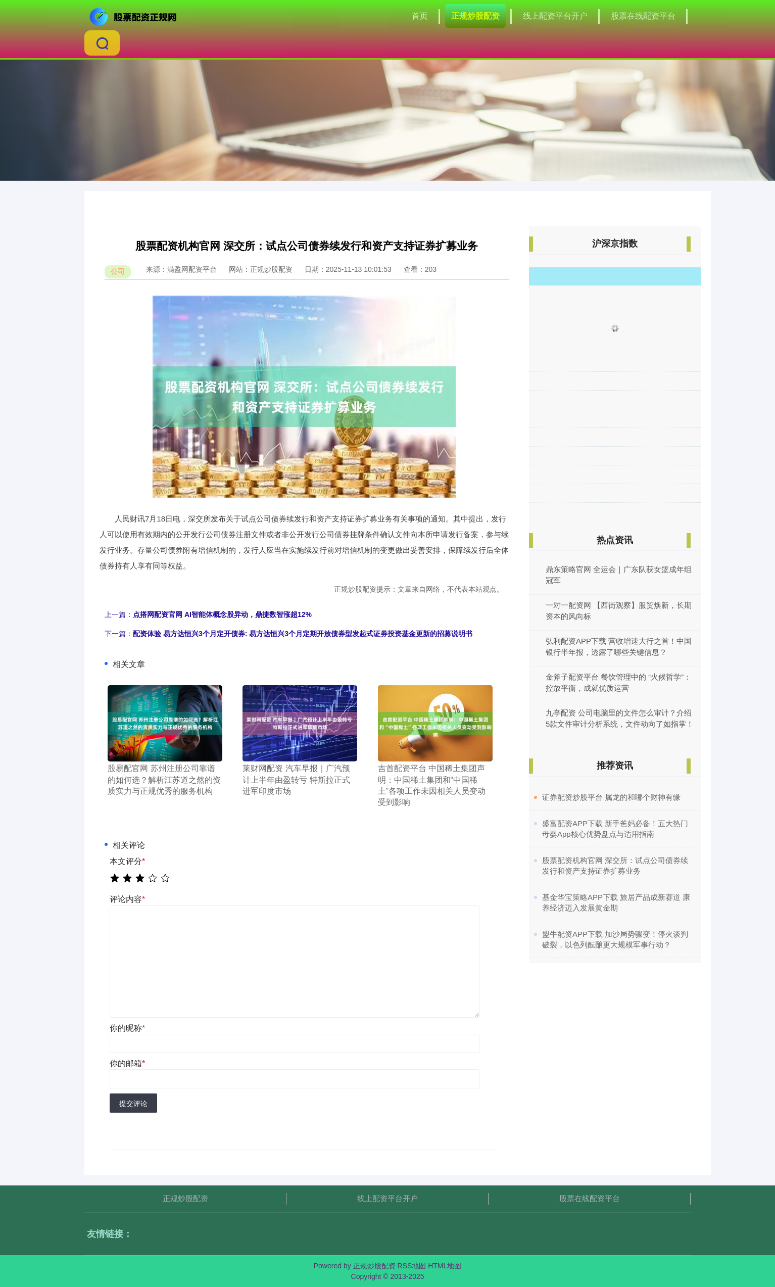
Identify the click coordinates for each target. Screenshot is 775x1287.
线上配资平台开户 (555, 16)
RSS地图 (411, 1266)
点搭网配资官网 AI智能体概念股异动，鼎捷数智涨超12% (222, 614)
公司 (118, 271)
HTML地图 (444, 1266)
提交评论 (133, 1104)
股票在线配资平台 (643, 16)
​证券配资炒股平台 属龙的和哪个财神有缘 (611, 797)
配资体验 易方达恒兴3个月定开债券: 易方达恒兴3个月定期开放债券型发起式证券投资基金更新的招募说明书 (302, 634)
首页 (420, 16)
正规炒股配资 (475, 16)
